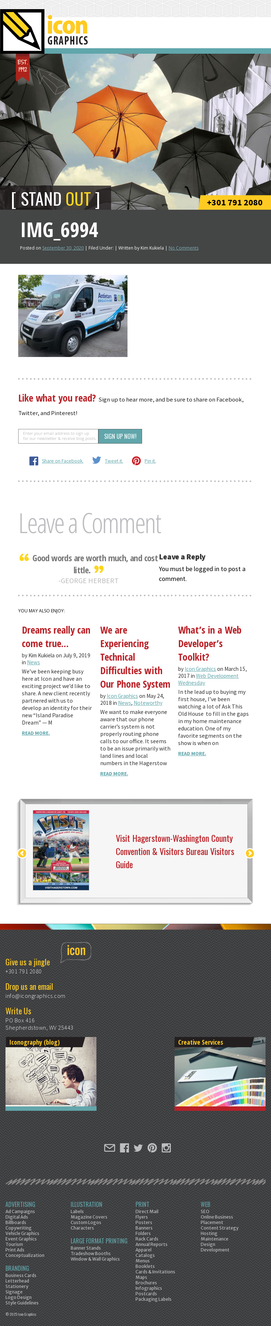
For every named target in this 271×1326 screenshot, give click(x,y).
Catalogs (145, 1255)
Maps (141, 1277)
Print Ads (14, 1250)
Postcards (146, 1293)
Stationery (16, 1286)
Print (142, 1204)
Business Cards (20, 1275)
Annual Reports (152, 1244)
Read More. (36, 733)
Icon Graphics (122, 695)
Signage (14, 1292)
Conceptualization (24, 1255)
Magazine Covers (89, 1217)
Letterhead (17, 1281)
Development (215, 1250)
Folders (143, 1233)
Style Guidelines (22, 1303)
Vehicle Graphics (22, 1233)
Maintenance (214, 1239)
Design (208, 1244)
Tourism (14, 1244)
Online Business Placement (217, 1219)
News (33, 662)
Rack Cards (147, 1239)
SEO (205, 1211)
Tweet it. (114, 461)
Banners (144, 1228)
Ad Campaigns (20, 1211)
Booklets (145, 1266)
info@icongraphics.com (35, 995)
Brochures (146, 1282)
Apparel (144, 1250)
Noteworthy (148, 702)
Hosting (209, 1233)
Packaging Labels (154, 1299)
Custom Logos (86, 1222)
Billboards (15, 1222)
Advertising (20, 1204)
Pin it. (150, 461)
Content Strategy (220, 1228)
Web (205, 1204)
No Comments (184, 248)
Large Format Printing (99, 1240)
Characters (82, 1228)
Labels (77, 1211)
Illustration (86, 1204)
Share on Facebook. (62, 461)
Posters (144, 1222)
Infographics (149, 1288)
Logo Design (18, 1297)
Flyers (142, 1217)
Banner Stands (86, 1248)
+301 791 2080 (235, 202)
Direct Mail (147, 1211)
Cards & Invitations (155, 1271)
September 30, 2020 (63, 248)
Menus (143, 1261)
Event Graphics (21, 1239)
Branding (17, 1268)
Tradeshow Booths (91, 1253)
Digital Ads (16, 1217)
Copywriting (18, 1228)
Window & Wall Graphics (95, 1259)
